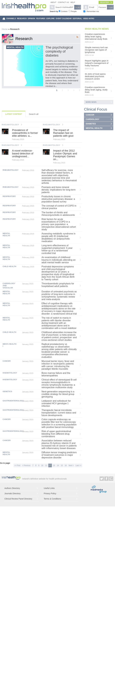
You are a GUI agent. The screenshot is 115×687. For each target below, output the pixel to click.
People (74, 11)
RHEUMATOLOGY (10, 125)
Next (80, 54)
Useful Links (49, 488)
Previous (2, 54)
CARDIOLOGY (92, 119)
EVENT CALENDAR (64, 19)
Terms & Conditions (52, 499)
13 (54, 465)
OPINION (31, 19)
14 (58, 465)
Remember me (93, 11)
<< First (17, 465)
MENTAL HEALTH (94, 128)
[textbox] (64, 7)
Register (104, 2)
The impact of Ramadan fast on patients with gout (63, 133)
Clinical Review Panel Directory (18, 499)
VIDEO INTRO (88, 19)
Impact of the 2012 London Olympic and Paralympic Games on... (65, 155)
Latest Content (13, 114)
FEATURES (40, 19)
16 (66, 465)
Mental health (15, 47)
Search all (33, 114)
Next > (71, 465)
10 (42, 465)
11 (46, 465)
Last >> (78, 465)
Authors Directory (12, 488)
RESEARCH (22, 19)
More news (91, 102)
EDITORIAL (77, 19)
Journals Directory (12, 493)
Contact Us (63, 2)
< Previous (26, 465)
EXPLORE (50, 19)
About (53, 2)
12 (50, 465)
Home (5, 29)
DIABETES (91, 124)
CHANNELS (11, 19)
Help (72, 2)
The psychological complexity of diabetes (59, 51)
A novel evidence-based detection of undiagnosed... (22, 153)
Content (64, 11)
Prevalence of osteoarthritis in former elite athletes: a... (25, 133)
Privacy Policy (50, 493)
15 (62, 465)
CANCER (90, 115)
